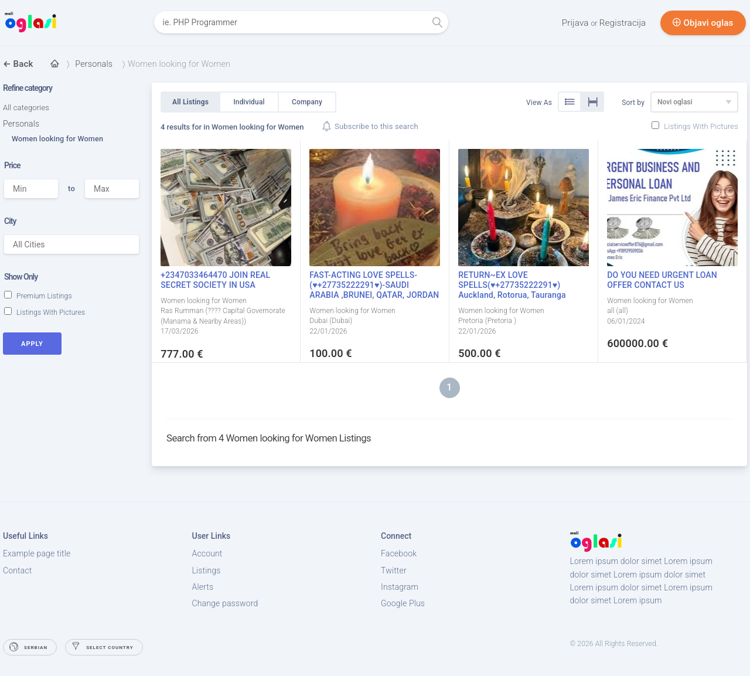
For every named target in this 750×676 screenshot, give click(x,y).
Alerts (203, 587)
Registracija (624, 23)
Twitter (394, 570)
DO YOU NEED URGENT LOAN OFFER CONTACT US (662, 280)
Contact (17, 570)
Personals (21, 123)
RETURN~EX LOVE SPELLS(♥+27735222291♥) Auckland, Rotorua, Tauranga (512, 285)
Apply (32, 344)
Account (207, 553)
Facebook (399, 553)
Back (18, 64)
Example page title (36, 553)
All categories (26, 107)
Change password (225, 603)
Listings (206, 570)
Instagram (399, 587)
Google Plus (403, 603)
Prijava (577, 23)
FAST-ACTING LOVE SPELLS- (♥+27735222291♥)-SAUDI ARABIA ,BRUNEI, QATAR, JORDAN (374, 285)
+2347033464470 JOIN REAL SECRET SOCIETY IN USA (215, 280)
